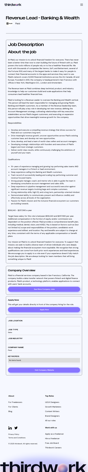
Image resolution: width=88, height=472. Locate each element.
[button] (81, 4)
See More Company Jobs (44, 289)
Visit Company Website (44, 370)
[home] (12, 4)
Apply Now (44, 309)
